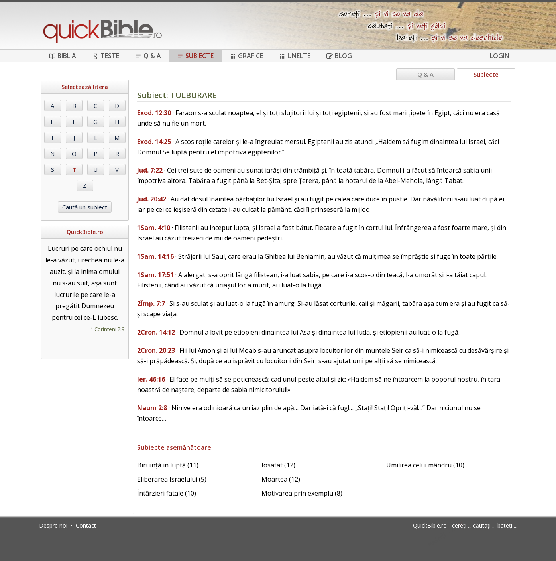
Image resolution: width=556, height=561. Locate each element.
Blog (339, 55)
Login (499, 55)
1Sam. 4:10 (153, 227)
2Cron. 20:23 (156, 350)
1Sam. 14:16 (155, 256)
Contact (86, 525)
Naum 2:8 (152, 408)
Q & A (148, 55)
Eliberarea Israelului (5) (171, 479)
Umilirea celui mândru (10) (425, 465)
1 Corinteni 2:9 (107, 329)
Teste (105, 55)
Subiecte (195, 55)
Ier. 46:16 (151, 379)
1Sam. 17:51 (155, 274)
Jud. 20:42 (151, 199)
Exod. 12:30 (154, 112)
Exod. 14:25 (154, 141)
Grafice (246, 55)
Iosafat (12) (278, 465)
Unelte (294, 55)
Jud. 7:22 (150, 170)
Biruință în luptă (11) (167, 465)
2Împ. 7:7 (151, 303)
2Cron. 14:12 (156, 332)
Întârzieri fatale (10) (166, 493)
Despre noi (53, 525)
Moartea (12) (280, 479)
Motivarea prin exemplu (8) (301, 493)
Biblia (62, 55)
